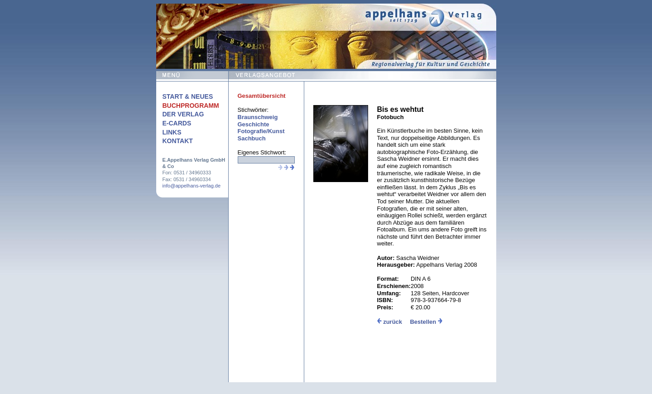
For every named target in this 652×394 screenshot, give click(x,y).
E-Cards (177, 123)
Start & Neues (188, 96)
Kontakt (178, 140)
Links (172, 132)
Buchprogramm (191, 105)
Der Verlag (183, 114)
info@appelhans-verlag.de (192, 185)
